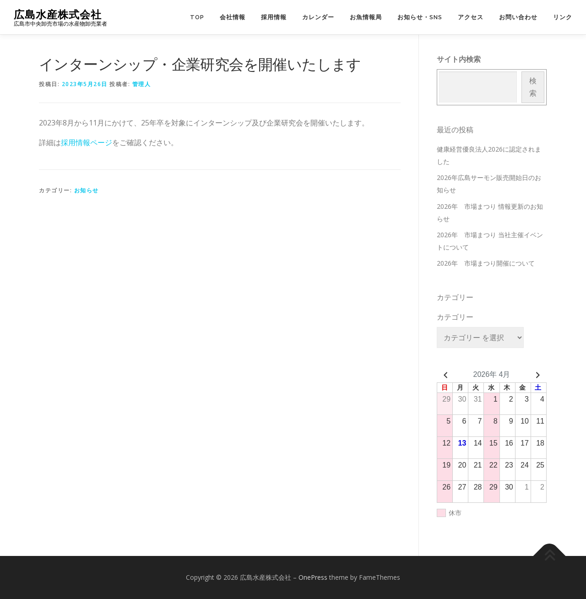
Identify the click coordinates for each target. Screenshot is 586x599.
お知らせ (86, 190)
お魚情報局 (366, 17)
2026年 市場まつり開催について (486, 263)
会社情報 (232, 17)
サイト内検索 (459, 59)
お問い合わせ (518, 17)
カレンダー (318, 17)
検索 (533, 87)
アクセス (470, 17)
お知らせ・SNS (419, 17)
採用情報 (274, 17)
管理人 (141, 84)
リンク (562, 17)
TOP (197, 17)
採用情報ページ (86, 142)
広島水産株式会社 (58, 14)
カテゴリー (455, 317)
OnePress (312, 577)
